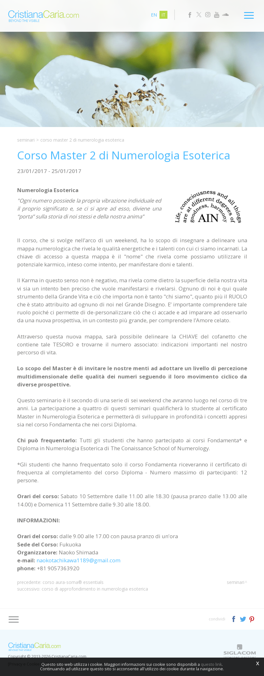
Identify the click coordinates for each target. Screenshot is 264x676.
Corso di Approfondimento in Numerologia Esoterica (95, 589)
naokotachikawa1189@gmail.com (78, 560)
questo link (211, 664)
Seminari (26, 140)
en (154, 15)
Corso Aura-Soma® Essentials (73, 582)
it (163, 15)
